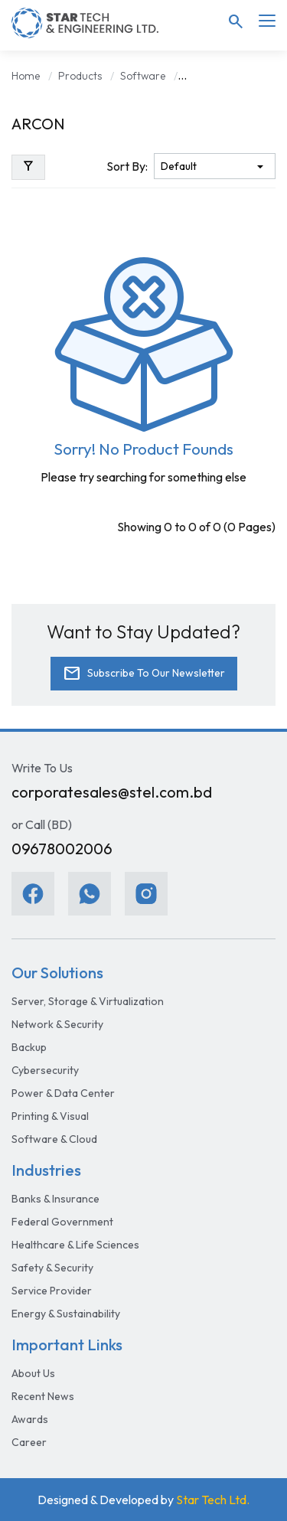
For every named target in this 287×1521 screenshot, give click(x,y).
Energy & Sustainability (65, 1313)
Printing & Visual (50, 1116)
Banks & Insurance (55, 1199)
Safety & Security (52, 1268)
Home (25, 76)
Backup (29, 1047)
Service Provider (51, 1290)
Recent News (42, 1396)
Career (29, 1442)
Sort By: (127, 166)
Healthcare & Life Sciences (75, 1245)
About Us (33, 1373)
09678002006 (62, 848)
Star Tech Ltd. (212, 1499)
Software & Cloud (54, 1139)
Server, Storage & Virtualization (87, 1001)
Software (142, 76)
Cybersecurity (45, 1070)
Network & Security (57, 1024)
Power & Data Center (63, 1093)
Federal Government (62, 1222)
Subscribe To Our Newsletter (144, 673)
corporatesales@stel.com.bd (111, 791)
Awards (29, 1419)
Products (80, 76)
